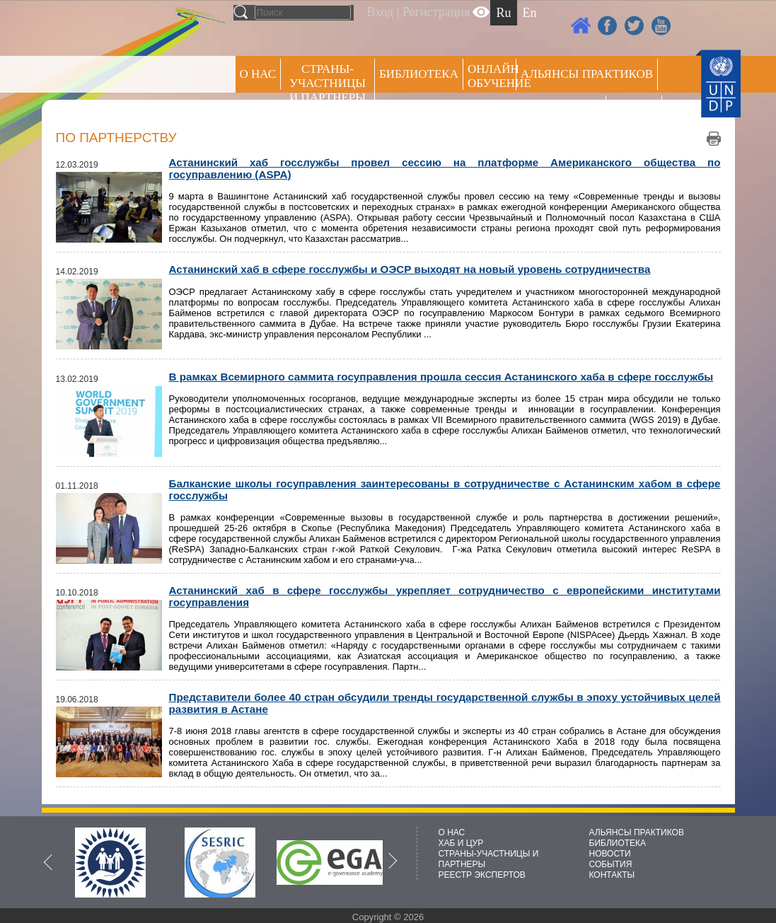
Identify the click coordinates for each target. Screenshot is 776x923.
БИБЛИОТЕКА (618, 843)
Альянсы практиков (587, 74)
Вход (380, 12)
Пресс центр (561, 110)
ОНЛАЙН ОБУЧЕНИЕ (492, 76)
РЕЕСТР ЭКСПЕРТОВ (636, 113)
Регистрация (436, 12)
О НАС (258, 74)
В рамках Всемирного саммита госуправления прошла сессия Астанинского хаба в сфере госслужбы (441, 377)
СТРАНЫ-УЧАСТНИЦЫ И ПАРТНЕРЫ (327, 83)
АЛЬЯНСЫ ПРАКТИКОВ (636, 832)
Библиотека (418, 74)
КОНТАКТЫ (612, 875)
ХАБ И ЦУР (461, 843)
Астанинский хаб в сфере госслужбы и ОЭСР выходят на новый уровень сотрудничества (410, 269)
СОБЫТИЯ (610, 864)
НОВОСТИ (610, 854)
